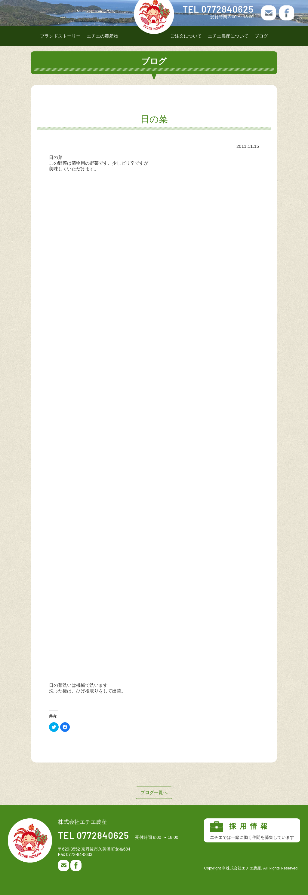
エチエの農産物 (102, 35)
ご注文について (186, 35)
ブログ (261, 35)
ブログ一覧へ (154, 792)
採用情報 (252, 830)
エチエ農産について (228, 35)
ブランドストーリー (60, 35)
